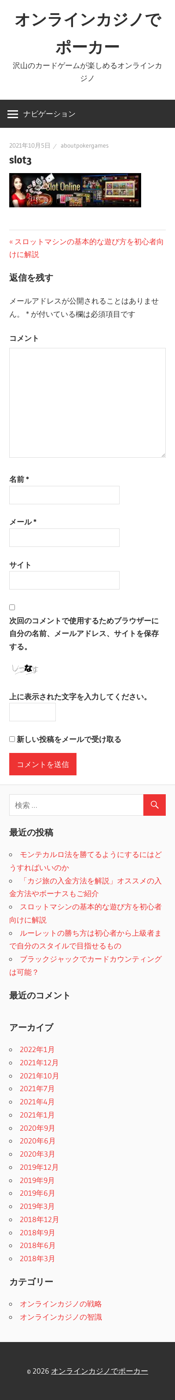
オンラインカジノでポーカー (99, 1370)
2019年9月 (37, 1180)
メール (22, 521)
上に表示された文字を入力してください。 (80, 696)
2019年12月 (39, 1167)
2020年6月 (38, 1140)
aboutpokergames (85, 145)
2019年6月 (37, 1192)
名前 (19, 479)
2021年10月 (39, 1075)
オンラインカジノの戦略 (61, 1303)
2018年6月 (38, 1245)
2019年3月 (37, 1206)
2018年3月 (37, 1258)
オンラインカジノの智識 (61, 1316)
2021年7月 (37, 1088)
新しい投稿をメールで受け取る (69, 739)
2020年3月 (37, 1153)
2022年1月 (37, 1049)
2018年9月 (37, 1232)
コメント (24, 338)
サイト (20, 564)
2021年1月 (37, 1114)
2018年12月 (39, 1219)
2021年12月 (39, 1062)
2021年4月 (37, 1101)
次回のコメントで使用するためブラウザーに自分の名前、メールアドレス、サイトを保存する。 (84, 633)
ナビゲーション (49, 113)
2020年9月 (37, 1127)
